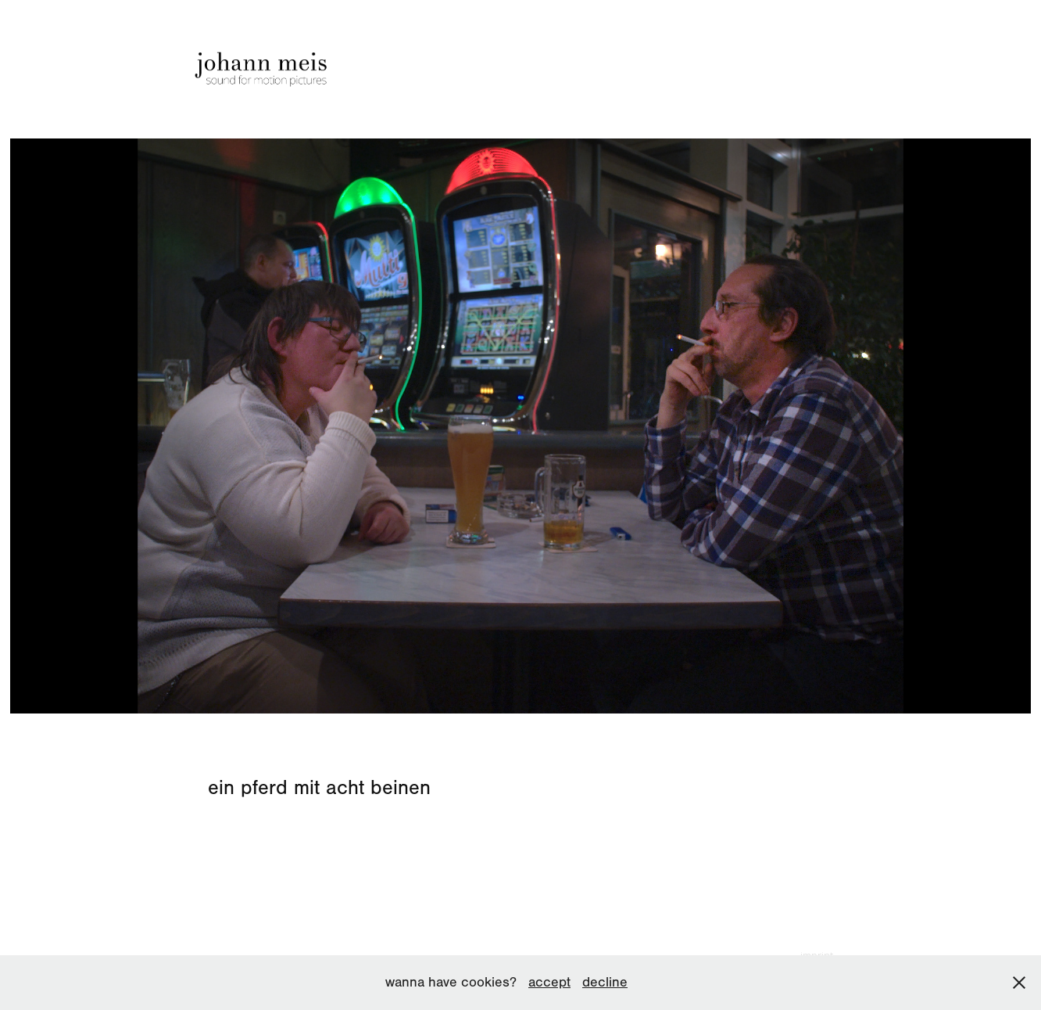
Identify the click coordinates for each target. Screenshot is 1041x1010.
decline (605, 982)
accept (549, 982)
